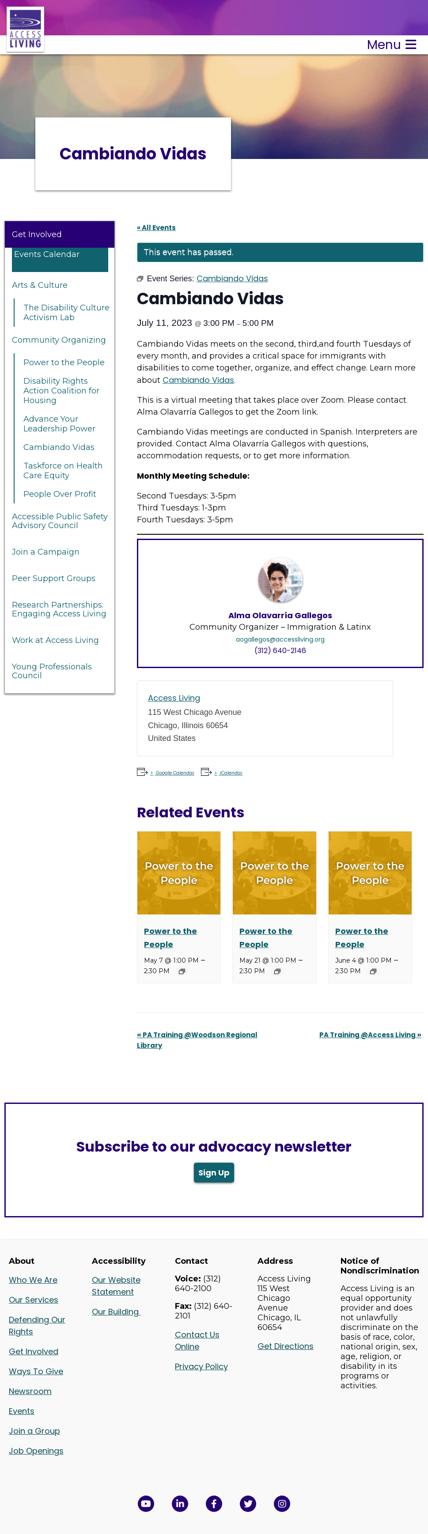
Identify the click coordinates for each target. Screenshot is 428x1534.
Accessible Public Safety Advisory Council (60, 521)
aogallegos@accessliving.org (280, 639)
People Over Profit (59, 494)
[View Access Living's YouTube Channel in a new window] (146, 1504)
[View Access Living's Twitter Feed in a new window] (248, 1504)
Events (21, 1411)
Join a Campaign (46, 552)
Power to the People (64, 362)
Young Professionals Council (52, 671)
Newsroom (30, 1391)
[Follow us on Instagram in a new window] (282, 1504)
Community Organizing (59, 340)
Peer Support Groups (53, 578)
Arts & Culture (40, 285)
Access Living (174, 697)
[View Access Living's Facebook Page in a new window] (214, 1504)
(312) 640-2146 (280, 651)
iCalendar (230, 773)
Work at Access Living (55, 640)
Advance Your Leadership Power (59, 424)
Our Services (33, 1299)
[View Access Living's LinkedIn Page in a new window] (180, 1504)
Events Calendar (47, 254)
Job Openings (36, 1450)
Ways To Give (36, 1371)
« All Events (156, 227)
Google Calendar (174, 773)
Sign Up (214, 1172)
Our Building (116, 1311)
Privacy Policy (201, 1366)
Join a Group (34, 1430)
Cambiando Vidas (59, 447)
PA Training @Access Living (370, 1034)
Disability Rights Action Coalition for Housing (61, 390)
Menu (392, 44)
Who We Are (33, 1279)
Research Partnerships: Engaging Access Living (59, 609)
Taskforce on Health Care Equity (63, 470)
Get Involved (37, 234)
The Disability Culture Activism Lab (66, 312)
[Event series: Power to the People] (182, 971)
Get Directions (286, 1346)
